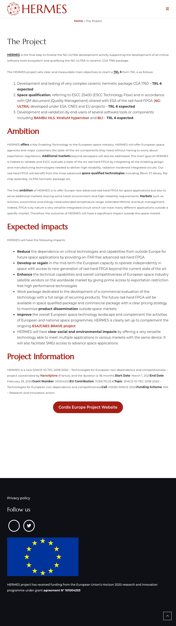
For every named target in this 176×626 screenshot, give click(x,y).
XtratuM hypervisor (72, 118)
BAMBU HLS (44, 118)
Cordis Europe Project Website (88, 407)
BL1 (100, 118)
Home (78, 21)
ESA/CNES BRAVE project (54, 326)
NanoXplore (49, 375)
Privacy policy (18, 498)
